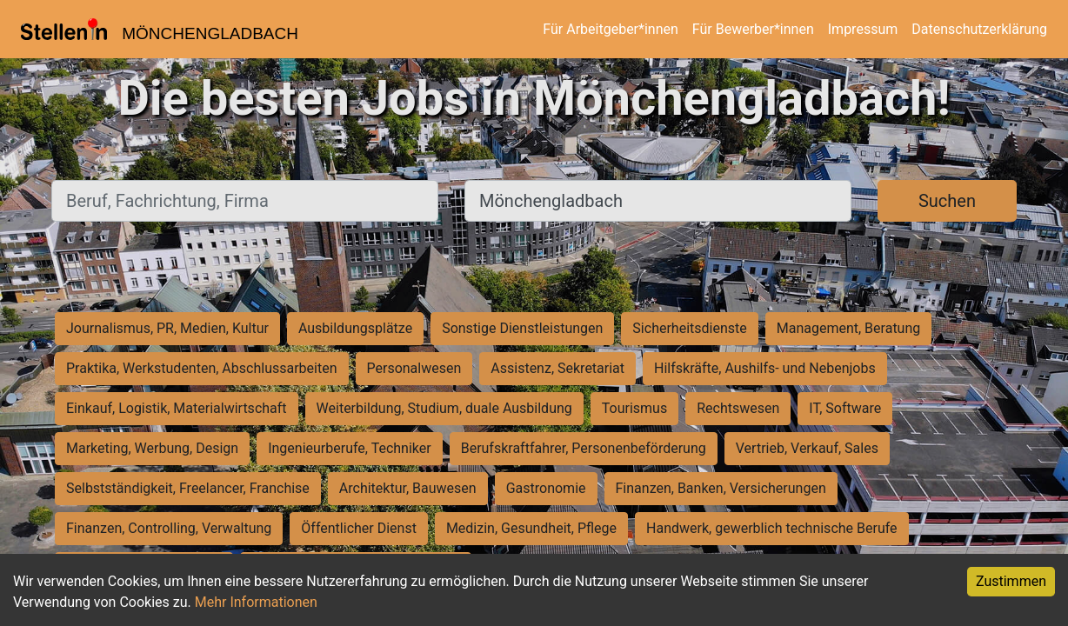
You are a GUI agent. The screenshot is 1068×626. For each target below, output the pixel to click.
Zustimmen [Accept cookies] (1011, 581)
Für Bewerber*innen (753, 29)
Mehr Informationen (256, 602)
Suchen (947, 200)
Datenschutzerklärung (979, 29)
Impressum (863, 29)
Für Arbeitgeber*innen (610, 29)
